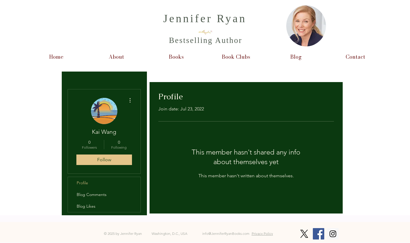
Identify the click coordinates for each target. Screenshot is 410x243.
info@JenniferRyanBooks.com (225, 233)
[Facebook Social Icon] (318, 233)
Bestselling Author (205, 40)
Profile (82, 182)
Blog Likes (86, 206)
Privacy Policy (262, 233)
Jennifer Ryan (205, 18)
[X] (304, 233)
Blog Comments (92, 194)
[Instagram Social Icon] (333, 233)
